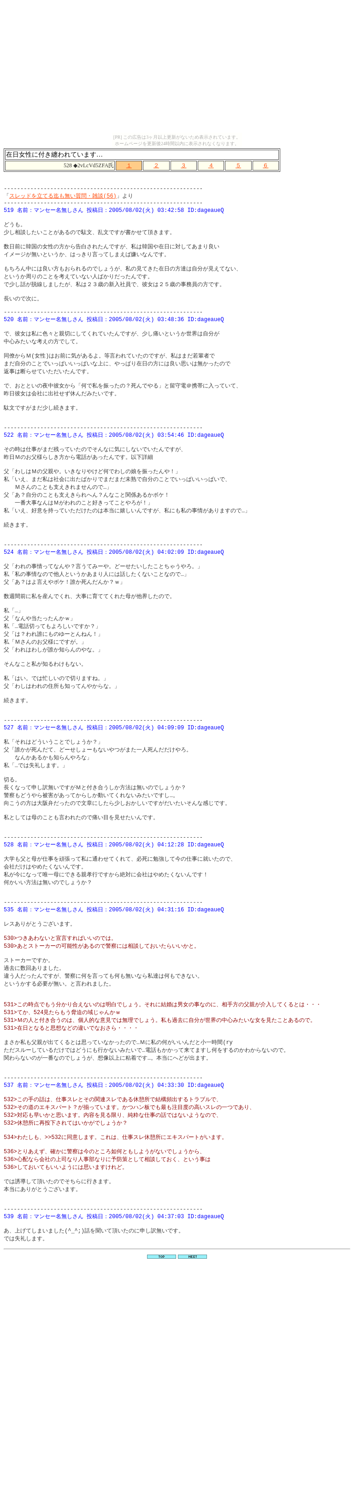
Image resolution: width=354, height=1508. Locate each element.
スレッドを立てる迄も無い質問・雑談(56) (63, 199)
